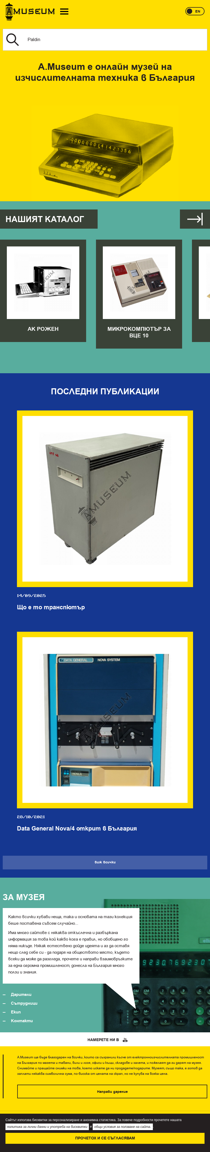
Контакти (22, 1021)
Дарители (21, 995)
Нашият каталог (44, 219)
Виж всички (195, 219)
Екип (16, 1012)
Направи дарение (112, 1091)
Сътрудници (24, 1003)
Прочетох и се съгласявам (105, 1138)
